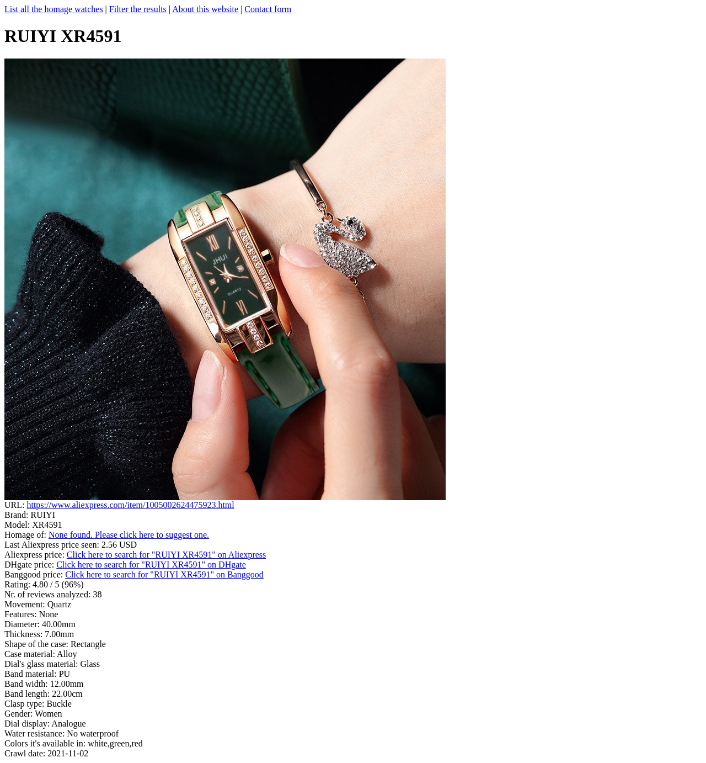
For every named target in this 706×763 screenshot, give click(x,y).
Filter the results (138, 9)
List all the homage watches (53, 9)
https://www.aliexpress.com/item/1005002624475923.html (130, 505)
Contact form (267, 9)
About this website (205, 9)
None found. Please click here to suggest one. (129, 534)
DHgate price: (30, 564)
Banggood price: (34, 574)
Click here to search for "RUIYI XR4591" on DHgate (151, 564)
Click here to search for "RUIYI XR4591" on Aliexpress (166, 554)
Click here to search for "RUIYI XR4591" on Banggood (164, 574)
